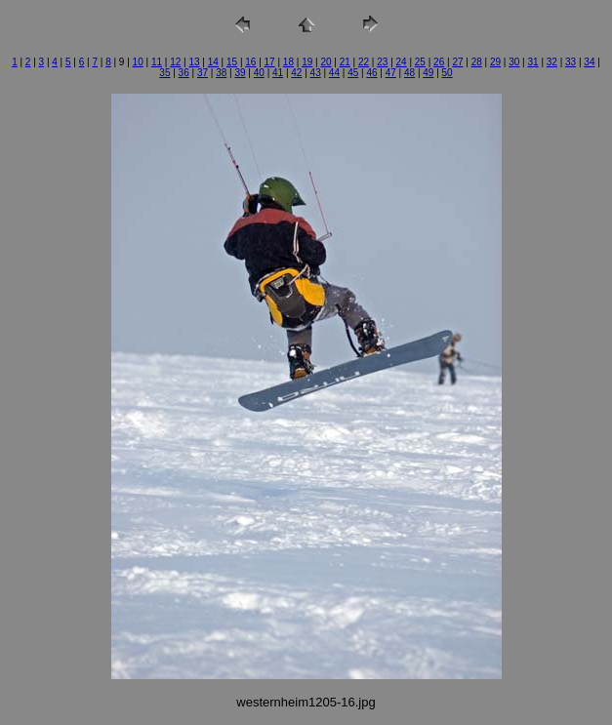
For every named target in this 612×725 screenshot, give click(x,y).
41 (277, 72)
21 (345, 62)
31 (533, 62)
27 (457, 62)
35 (164, 72)
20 (325, 62)
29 (495, 62)
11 (156, 62)
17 (270, 62)
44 (334, 72)
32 (552, 62)
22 (363, 62)
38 (221, 72)
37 (202, 72)
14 (213, 62)
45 (352, 72)
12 (175, 62)
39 (239, 72)
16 (250, 62)
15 (231, 62)
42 (296, 72)
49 (428, 72)
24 (401, 62)
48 (409, 72)
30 (514, 62)
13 (193, 62)
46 (371, 72)
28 (476, 62)
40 (259, 72)
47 (391, 72)
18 (288, 62)
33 (570, 62)
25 (420, 62)
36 (184, 72)
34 (589, 62)
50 (447, 72)
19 (307, 62)
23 (382, 62)
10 (138, 62)
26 (438, 62)
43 (315, 72)
